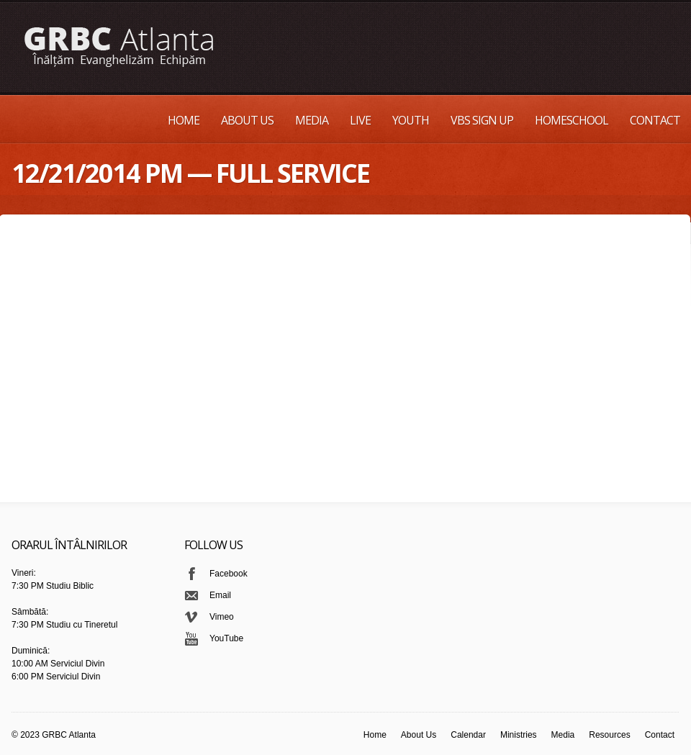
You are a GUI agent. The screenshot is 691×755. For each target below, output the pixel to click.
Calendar (468, 735)
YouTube (226, 638)
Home (183, 120)
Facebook (228, 574)
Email (220, 595)
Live (360, 120)
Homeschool (571, 120)
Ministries (518, 735)
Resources (609, 735)
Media (311, 120)
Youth (410, 120)
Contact (655, 120)
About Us (247, 120)
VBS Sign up (482, 120)
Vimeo (221, 617)
